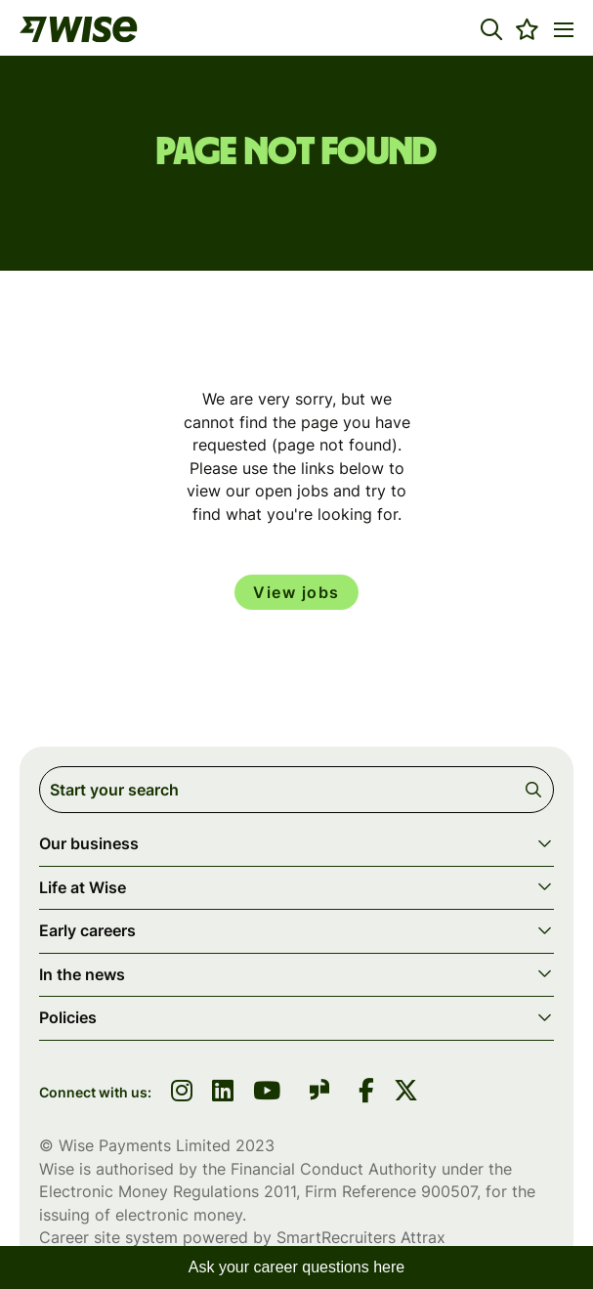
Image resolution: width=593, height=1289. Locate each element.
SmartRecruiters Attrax (360, 1237)
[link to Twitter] (406, 1092)
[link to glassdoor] (319, 1093)
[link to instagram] (181, 1092)
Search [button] (537, 789)
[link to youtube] (266, 1092)
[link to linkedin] (222, 1092)
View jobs (296, 592)
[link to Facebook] (366, 1092)
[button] (491, 29)
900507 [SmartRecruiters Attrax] (449, 1191)
